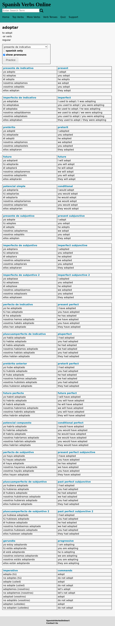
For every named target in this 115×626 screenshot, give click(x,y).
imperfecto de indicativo (19, 97)
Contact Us (52, 623)
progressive (66, 540)
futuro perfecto (13, 393)
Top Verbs (18, 17)
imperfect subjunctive (72, 245)
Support (73, 17)
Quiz (63, 17)
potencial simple (14, 186)
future (62, 156)
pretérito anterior (15, 363)
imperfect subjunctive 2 (74, 275)
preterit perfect (68, 363)
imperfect (64, 97)
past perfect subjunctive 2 (75, 511)
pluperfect (65, 334)
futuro (7, 156)
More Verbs (33, 17)
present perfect (68, 304)
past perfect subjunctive (74, 481)
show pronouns (16, 54)
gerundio (9, 540)
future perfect (67, 393)
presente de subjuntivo (18, 215)
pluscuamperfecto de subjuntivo (25, 481)
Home (5, 17)
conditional (65, 186)
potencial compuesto (17, 422)
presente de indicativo (18, 68)
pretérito (9, 127)
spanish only (14, 50)
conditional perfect (70, 422)
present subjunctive (71, 215)
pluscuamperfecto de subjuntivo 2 (26, 511)
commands (65, 570)
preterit (63, 127)
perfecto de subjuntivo (18, 452)
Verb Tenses (50, 17)
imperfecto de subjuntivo (20, 245)
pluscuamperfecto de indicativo (24, 334)
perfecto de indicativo (18, 304)
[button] (10, 60)
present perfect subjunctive (76, 452)
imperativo (10, 570)
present (63, 68)
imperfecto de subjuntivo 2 (21, 275)
